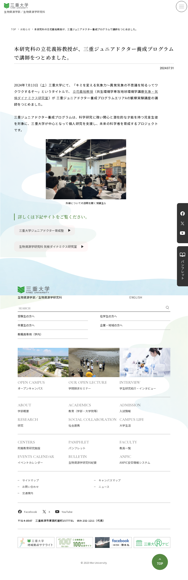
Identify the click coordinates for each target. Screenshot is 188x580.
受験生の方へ (26, 316)
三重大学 (33, 289)
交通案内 (27, 493)
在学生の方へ (108, 316)
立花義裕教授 (83, 91)
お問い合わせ (30, 487)
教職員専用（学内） (30, 334)
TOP (13, 29)
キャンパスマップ (110, 480)
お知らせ (25, 29)
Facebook (182, 213)
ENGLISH (135, 297)
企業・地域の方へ (111, 325)
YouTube (182, 233)
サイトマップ (30, 480)
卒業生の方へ (26, 325)
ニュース (104, 487)
